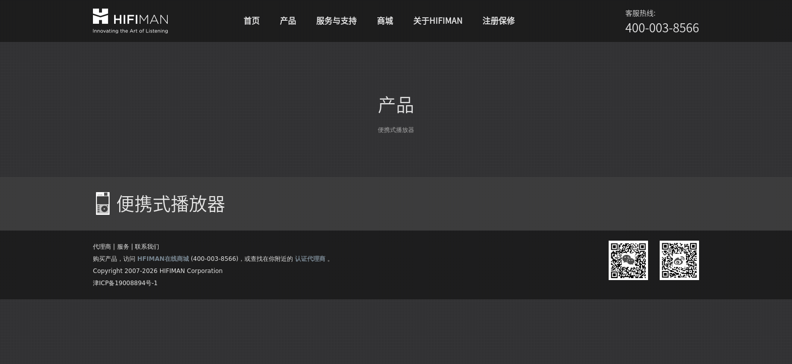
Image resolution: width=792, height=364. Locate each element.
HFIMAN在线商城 (163, 258)
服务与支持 (336, 21)
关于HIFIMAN (437, 21)
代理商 (102, 246)
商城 (385, 21)
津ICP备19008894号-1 (125, 283)
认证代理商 (310, 258)
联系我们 (147, 246)
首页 (251, 21)
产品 (288, 21)
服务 (123, 246)
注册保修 (498, 21)
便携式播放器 (396, 129)
